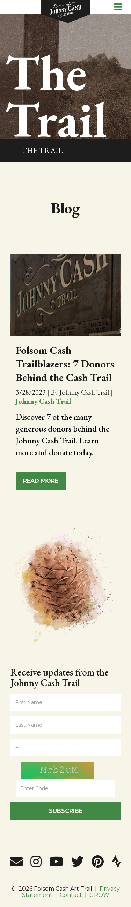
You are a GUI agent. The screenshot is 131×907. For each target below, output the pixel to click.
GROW (99, 895)
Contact (71, 895)
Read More (40, 481)
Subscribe (65, 811)
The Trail (42, 150)
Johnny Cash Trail (43, 401)
